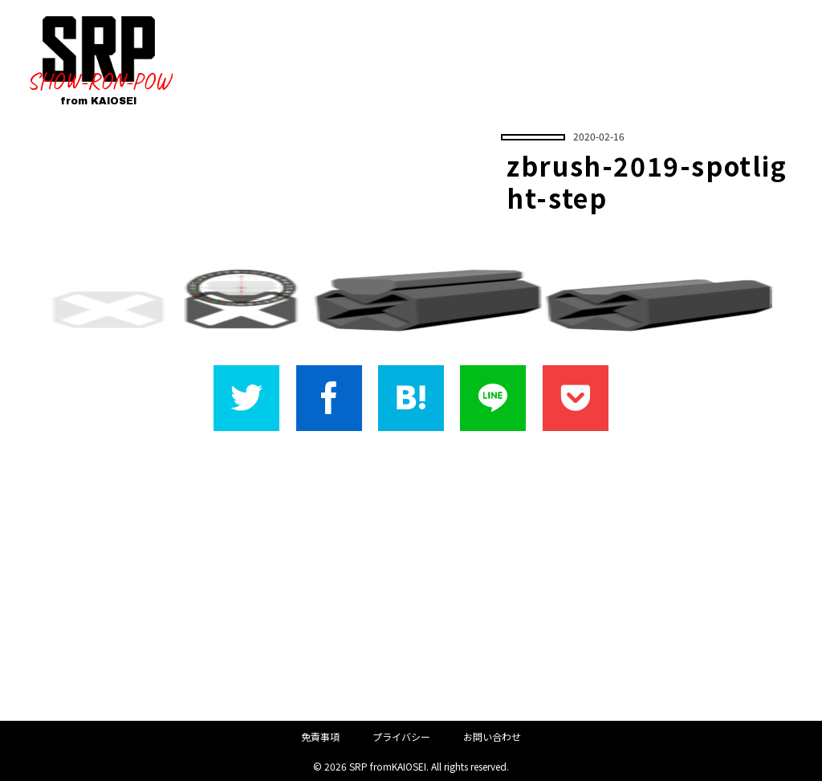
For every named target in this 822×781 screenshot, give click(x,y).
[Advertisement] (411, 575)
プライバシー (401, 736)
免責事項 (320, 736)
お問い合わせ (492, 736)
